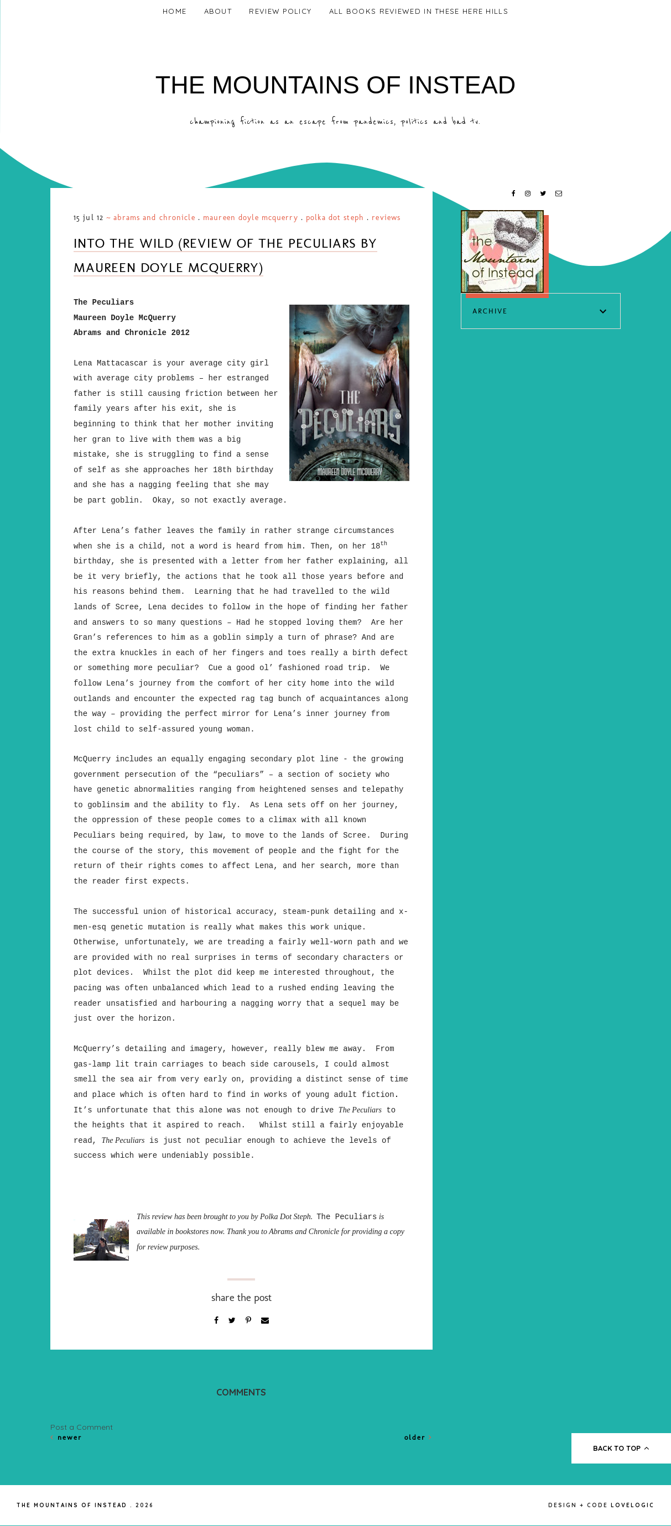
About (218, 11)
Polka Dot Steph (335, 217)
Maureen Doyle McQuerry (250, 217)
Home (174, 11)
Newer (66, 1437)
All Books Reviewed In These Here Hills (418, 11)
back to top (621, 1448)
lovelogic (632, 1505)
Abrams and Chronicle (154, 217)
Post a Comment (81, 1427)
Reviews (386, 217)
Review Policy (280, 11)
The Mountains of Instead (335, 85)
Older (418, 1437)
